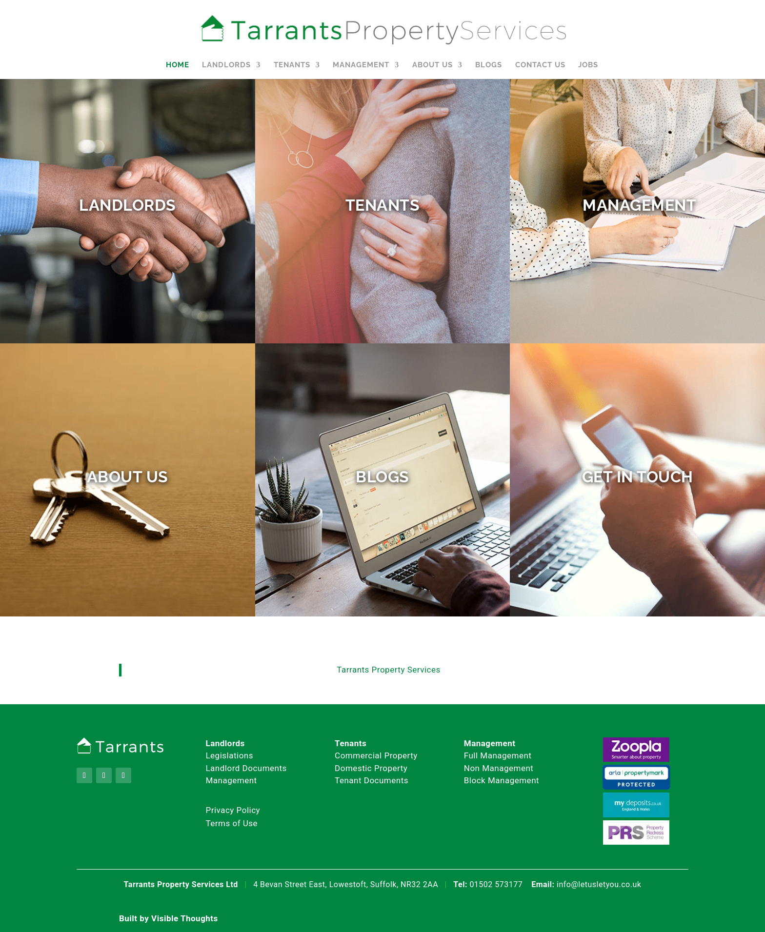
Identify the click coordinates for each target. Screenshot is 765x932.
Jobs (588, 65)
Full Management (498, 755)
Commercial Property (376, 755)
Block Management (501, 780)
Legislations (229, 755)
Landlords (226, 65)
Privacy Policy (232, 810)
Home (177, 65)
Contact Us (540, 65)
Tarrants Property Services (388, 669)
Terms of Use (231, 823)
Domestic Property (371, 768)
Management (361, 65)
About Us (432, 65)
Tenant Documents (371, 780)
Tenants (292, 65)
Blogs (488, 65)
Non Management (499, 768)
